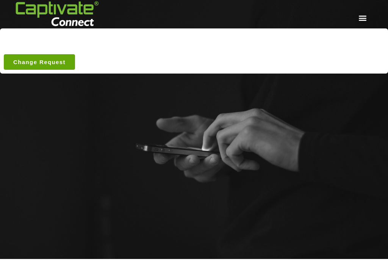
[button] (362, 17)
